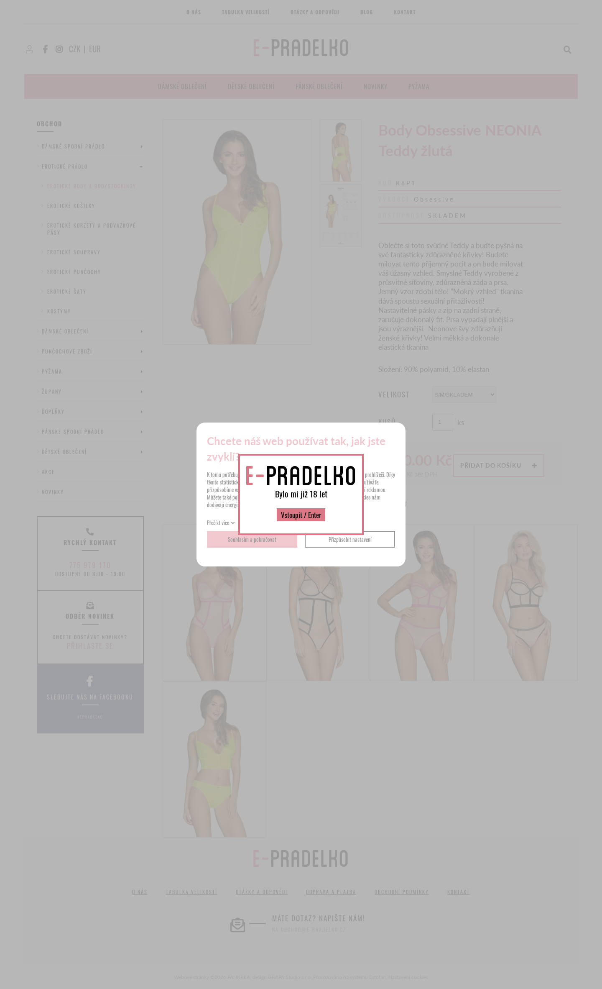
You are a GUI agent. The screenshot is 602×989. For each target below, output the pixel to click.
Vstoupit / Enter (301, 515)
